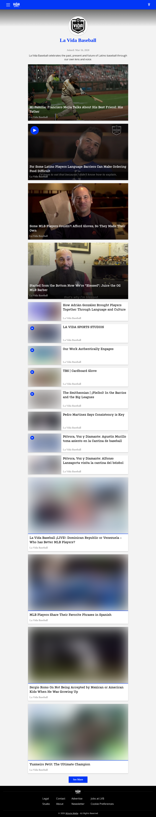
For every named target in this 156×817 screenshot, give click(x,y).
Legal (45, 798)
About (59, 804)
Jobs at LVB (97, 798)
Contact (60, 798)
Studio (46, 804)
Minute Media (72, 813)
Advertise (77, 798)
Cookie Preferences (102, 804)
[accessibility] (149, 5)
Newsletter (78, 804)
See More (78, 779)
